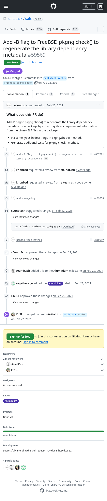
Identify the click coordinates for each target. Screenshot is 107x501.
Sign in (88, 6)
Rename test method (29, 240)
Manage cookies (31, 484)
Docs (77, 481)
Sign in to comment (35, 342)
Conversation (18, 94)
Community (64, 481)
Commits (44, 94)
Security (40, 481)
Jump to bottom (31, 62)
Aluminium (61, 271)
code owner (84, 182)
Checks (67, 94)
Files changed (90, 94)
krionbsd (19, 105)
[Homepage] (53, 6)
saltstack (15, 18)
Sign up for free (20, 336)
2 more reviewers (53, 359)
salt (28, 18)
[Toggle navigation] (6, 6)
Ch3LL (7, 78)
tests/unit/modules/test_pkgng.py (37, 226)
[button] (36, 83)
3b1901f (99, 240)
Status (51, 481)
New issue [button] (12, 62)
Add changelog (25, 198)
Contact (87, 481)
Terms (18, 481)
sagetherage (24, 283)
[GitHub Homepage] (41, 490)
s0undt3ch (18, 211)
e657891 (99, 154)
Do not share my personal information (64, 484)
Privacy (29, 481)
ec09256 (99, 198)
